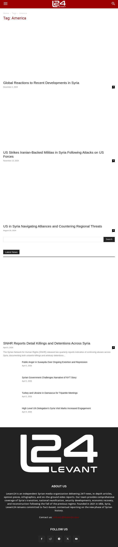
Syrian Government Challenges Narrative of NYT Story (49, 377)
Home (6, 13)
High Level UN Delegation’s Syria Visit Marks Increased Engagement (56, 408)
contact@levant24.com (66, 517)
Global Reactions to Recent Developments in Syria (41, 83)
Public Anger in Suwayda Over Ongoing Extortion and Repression (54, 362)
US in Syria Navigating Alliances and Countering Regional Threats (52, 226)
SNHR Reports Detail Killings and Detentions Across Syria (46, 343)
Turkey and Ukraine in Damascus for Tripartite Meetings (50, 393)
